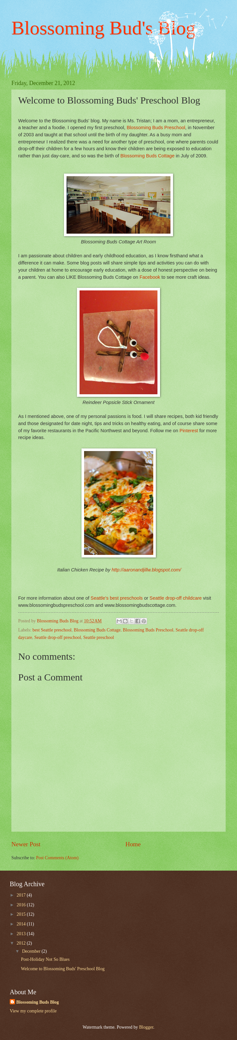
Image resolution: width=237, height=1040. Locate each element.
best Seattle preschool (51, 630)
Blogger (146, 1027)
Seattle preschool (98, 637)
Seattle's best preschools (117, 598)
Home (133, 844)
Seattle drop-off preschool (57, 637)
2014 (22, 924)
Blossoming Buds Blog (37, 1002)
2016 (22, 904)
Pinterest (189, 430)
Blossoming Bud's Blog (103, 28)
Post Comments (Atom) (57, 857)
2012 (22, 943)
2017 (22, 895)
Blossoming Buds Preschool (148, 630)
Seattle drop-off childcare (176, 598)
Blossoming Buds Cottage (97, 630)
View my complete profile (33, 1011)
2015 (22, 914)
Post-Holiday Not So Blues (45, 959)
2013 (22, 933)
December (32, 951)
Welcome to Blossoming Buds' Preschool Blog (63, 968)
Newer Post (26, 844)
